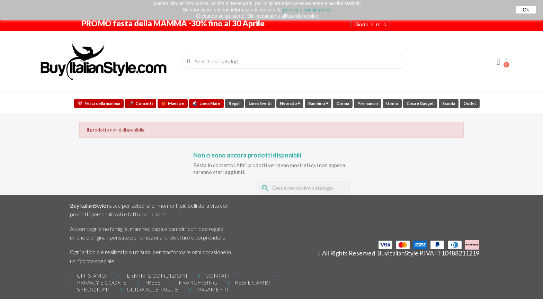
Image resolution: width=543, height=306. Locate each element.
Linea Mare (206, 103)
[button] (505, 61)
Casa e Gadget (420, 103)
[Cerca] (304, 188)
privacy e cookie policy (307, 9)
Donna (342, 103)
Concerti (140, 103)
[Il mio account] (498, 61)
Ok (526, 9)
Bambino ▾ (318, 103)
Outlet (469, 103)
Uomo (392, 103)
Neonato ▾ (290, 103)
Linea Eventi (260, 103)
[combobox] (295, 61)
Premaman (367, 103)
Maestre (172, 103)
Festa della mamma (99, 103)
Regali (234, 103)
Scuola (448, 103)
